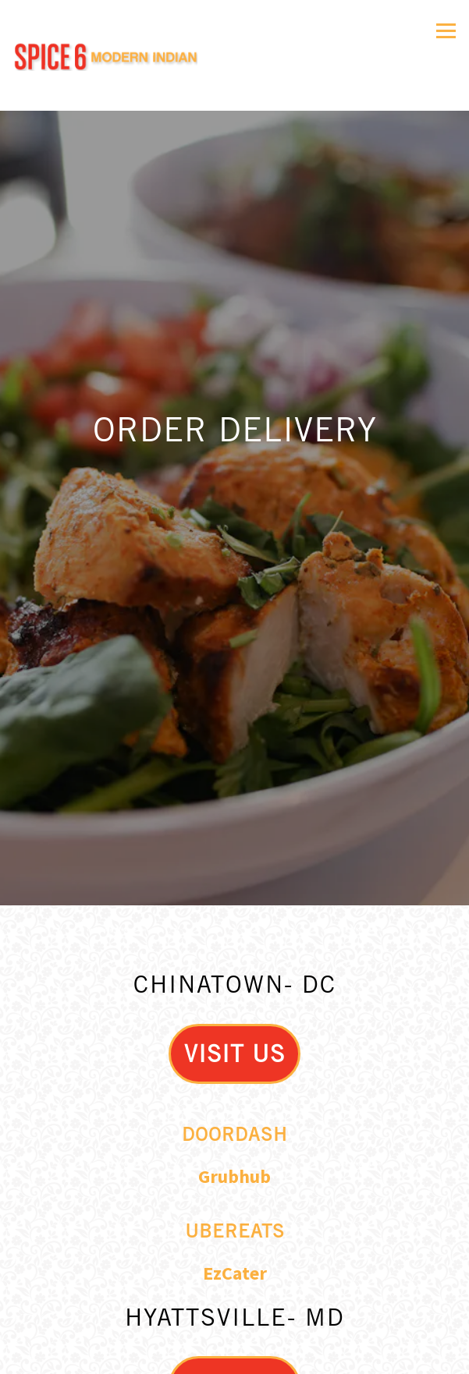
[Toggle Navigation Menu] (446, 30)
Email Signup (234, 1354)
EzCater (235, 1200)
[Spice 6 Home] (105, 55)
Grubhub (234, 1103)
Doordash (234, 1060)
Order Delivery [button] (235, 1315)
